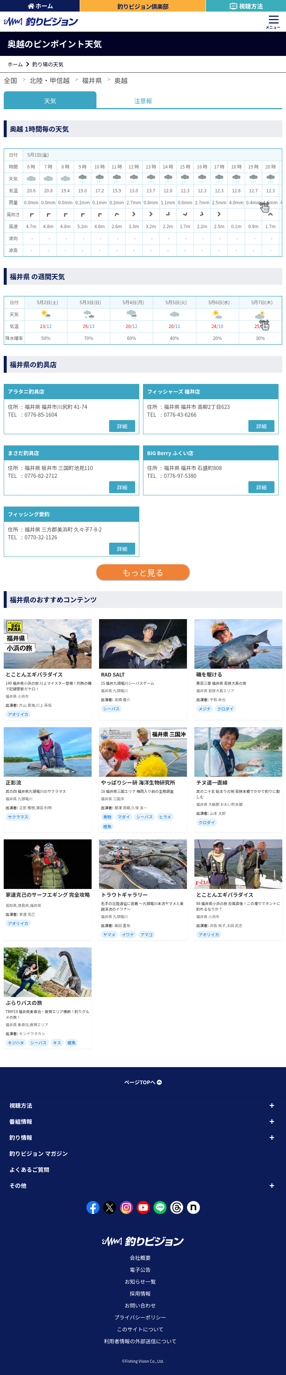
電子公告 (140, 1269)
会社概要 (140, 1257)
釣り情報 (20, 1137)
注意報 (143, 100)
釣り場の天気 (48, 64)
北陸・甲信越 (49, 80)
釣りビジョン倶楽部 (142, 6)
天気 (50, 100)
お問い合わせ (140, 1305)
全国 (10, 80)
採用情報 (140, 1293)
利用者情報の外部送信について (140, 1341)
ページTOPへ (143, 1082)
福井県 (92, 80)
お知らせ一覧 (140, 1281)
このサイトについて (140, 1329)
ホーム (40, 5)
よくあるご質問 (29, 1169)
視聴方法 (246, 5)
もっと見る (143, 572)
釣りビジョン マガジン (38, 1153)
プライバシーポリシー (140, 1317)
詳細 (122, 426)
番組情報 (20, 1121)
